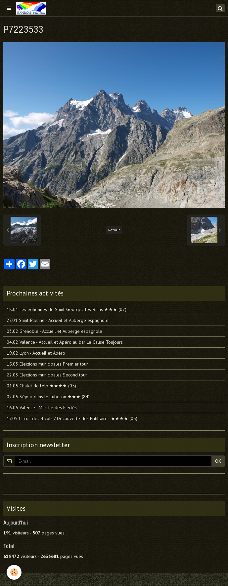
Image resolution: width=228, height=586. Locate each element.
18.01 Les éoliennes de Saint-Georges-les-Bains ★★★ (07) (66, 309)
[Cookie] (14, 572)
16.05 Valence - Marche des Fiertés (42, 407)
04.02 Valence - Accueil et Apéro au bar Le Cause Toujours (65, 342)
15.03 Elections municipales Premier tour (47, 364)
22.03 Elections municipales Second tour (47, 375)
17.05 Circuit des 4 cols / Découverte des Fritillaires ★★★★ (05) (72, 418)
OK (218, 461)
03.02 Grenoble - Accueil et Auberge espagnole (54, 331)
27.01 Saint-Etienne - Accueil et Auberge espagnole (58, 320)
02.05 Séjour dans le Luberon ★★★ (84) (48, 397)
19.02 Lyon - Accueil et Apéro (36, 353)
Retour (114, 229)
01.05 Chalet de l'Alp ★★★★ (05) (41, 386)
